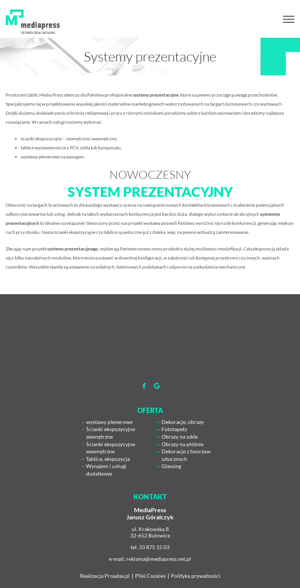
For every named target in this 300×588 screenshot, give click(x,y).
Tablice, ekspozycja (108, 459)
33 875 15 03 (154, 547)
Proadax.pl (117, 576)
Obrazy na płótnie (182, 444)
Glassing (171, 466)
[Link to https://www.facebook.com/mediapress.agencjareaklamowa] (144, 386)
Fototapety (174, 429)
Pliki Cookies (150, 576)
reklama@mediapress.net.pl (158, 559)
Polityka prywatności (195, 576)
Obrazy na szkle (180, 436)
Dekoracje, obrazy (183, 422)
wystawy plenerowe (109, 422)
